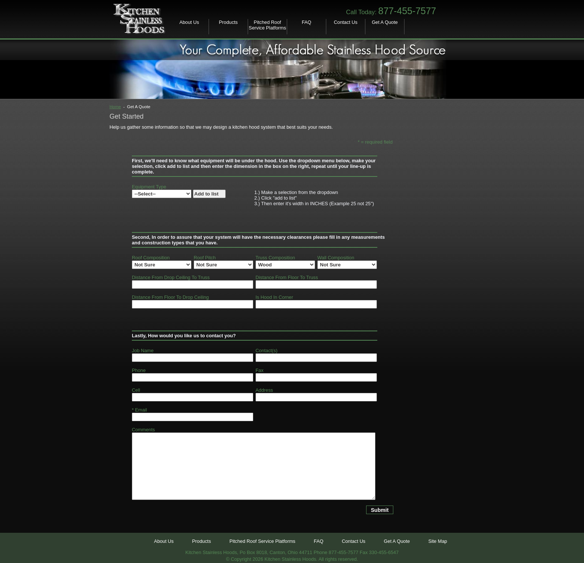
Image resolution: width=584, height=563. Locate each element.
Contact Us (345, 22)
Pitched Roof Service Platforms (267, 25)
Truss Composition (275, 257)
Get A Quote (385, 22)
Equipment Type (149, 187)
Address (264, 390)
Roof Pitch (205, 257)
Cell (136, 390)
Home (115, 106)
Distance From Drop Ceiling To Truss (171, 277)
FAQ (306, 22)
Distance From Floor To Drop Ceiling (170, 297)
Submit (380, 510)
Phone (139, 370)
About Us (189, 22)
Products (228, 22)
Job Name (142, 350)
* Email (139, 410)
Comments (143, 429)
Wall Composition (335, 257)
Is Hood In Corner (274, 297)
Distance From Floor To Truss (287, 277)
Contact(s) (266, 350)
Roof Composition (151, 257)
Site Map (437, 541)
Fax (259, 370)
